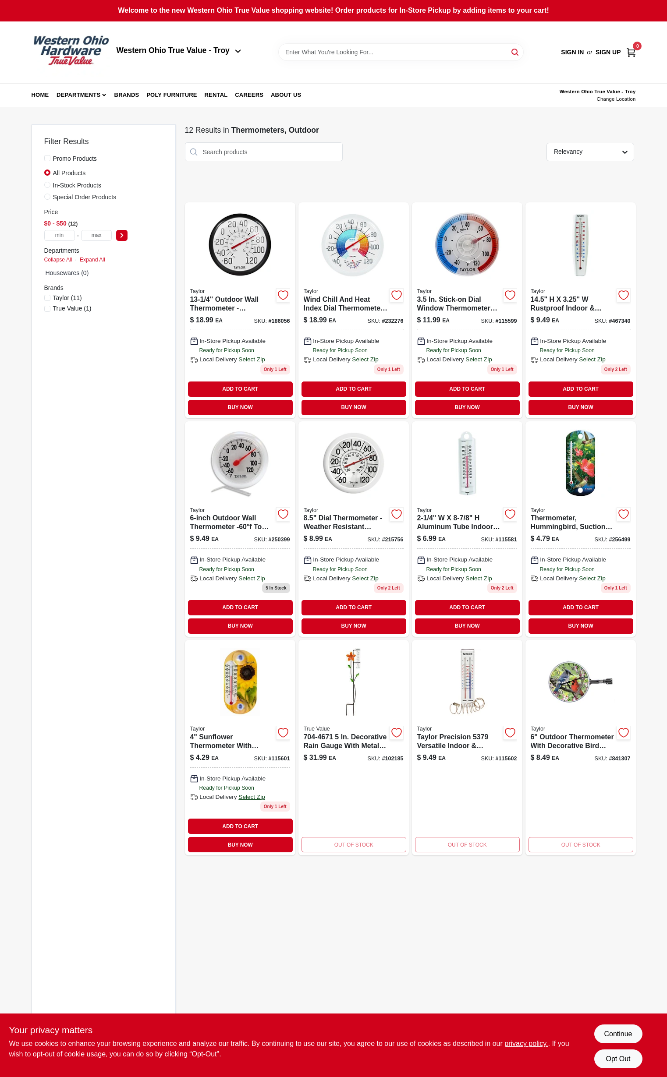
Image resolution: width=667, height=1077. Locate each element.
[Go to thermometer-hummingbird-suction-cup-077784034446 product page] (580, 529)
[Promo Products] (47, 158)
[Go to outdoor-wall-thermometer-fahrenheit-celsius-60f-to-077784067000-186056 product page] (240, 310)
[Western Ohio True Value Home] (71, 52)
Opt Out (618, 1059)
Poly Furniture (171, 95)
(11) (67, 297)
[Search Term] (401, 52)
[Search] (515, 51)
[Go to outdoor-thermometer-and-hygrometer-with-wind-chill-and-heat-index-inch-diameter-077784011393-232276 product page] (353, 310)
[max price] (96, 235)
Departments (78, 95)
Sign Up (608, 52)
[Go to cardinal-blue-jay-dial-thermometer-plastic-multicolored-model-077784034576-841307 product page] (580, 747)
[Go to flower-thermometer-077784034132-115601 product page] (240, 747)
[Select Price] (122, 235)
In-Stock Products (77, 185)
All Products (69, 173)
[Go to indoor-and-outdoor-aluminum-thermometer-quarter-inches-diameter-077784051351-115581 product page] (467, 529)
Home (40, 95)
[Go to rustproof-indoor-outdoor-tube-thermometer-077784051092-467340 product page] (580, 310)
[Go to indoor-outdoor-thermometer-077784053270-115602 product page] (467, 747)
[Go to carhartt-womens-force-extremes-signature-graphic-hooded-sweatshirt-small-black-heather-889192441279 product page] (353, 747)
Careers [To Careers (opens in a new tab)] (249, 95)
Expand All (92, 260)
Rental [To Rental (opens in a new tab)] (215, 95)
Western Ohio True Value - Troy (179, 50)
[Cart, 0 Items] (631, 52)
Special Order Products (85, 197)
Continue (618, 1034)
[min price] (59, 235)
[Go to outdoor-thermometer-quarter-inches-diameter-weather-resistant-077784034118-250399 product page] (240, 529)
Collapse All (58, 260)
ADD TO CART (240, 389)
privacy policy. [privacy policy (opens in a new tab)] (526, 1043)
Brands (126, 95)
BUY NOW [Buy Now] (240, 407)
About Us (286, 95)
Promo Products (75, 158)
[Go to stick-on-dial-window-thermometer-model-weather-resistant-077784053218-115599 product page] (467, 310)
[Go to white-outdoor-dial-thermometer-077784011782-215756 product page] (353, 529)
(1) (72, 308)
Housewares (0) (67, 272)
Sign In (572, 52)
